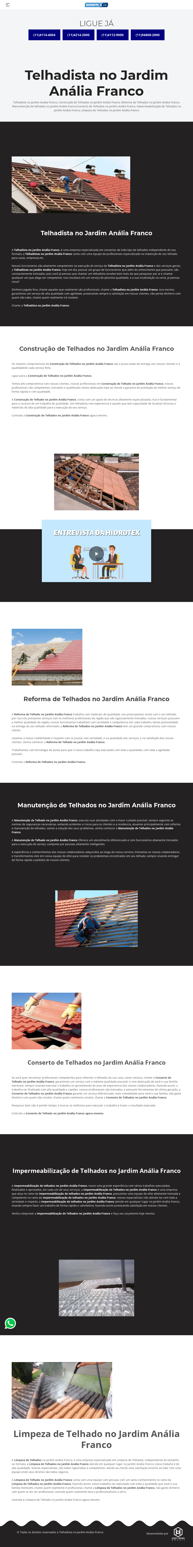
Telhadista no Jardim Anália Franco (81, 1532)
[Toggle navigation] (8, 4)
